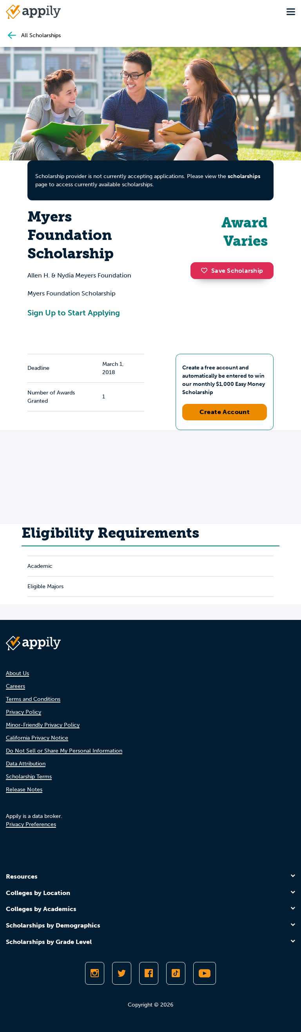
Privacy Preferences (31, 824)
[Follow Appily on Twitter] (121, 973)
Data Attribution (25, 763)
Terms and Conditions (33, 699)
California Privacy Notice (37, 738)
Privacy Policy (23, 712)
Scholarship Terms (29, 776)
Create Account (224, 412)
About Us (17, 673)
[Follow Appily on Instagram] (94, 973)
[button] (206, 270)
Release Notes (24, 789)
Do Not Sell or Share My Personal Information (64, 750)
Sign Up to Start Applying (73, 312)
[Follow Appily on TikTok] (175, 973)
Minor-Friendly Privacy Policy (43, 725)
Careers (15, 686)
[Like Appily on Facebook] (148, 973)
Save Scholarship (232, 270)
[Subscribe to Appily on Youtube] (204, 973)
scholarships (244, 176)
